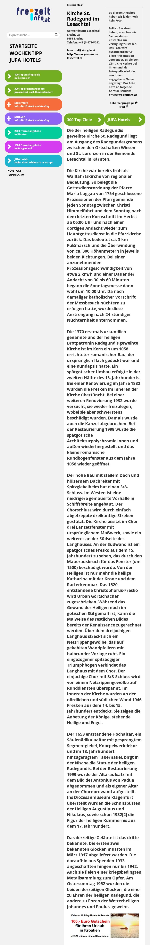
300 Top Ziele (84, 119)
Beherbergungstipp (124, 103)
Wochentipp (26, 53)
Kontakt (14, 171)
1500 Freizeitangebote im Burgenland (24, 147)
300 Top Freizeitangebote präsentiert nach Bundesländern (30, 90)
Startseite (23, 46)
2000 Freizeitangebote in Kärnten (24, 133)
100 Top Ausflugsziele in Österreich (23, 76)
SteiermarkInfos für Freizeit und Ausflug (28, 105)
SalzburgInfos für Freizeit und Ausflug (28, 119)
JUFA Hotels (25, 60)
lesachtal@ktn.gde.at (81, 50)
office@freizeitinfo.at (123, 95)
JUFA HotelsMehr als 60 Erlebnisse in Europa (30, 161)
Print (123, 106)
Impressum (15, 175)
